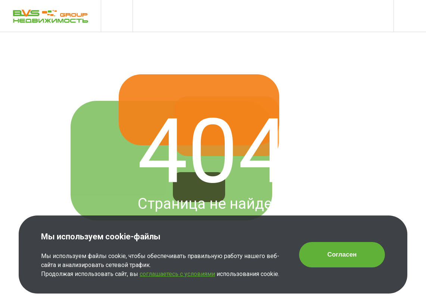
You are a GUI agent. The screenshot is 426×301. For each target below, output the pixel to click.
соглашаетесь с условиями (177, 273)
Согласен (342, 254)
